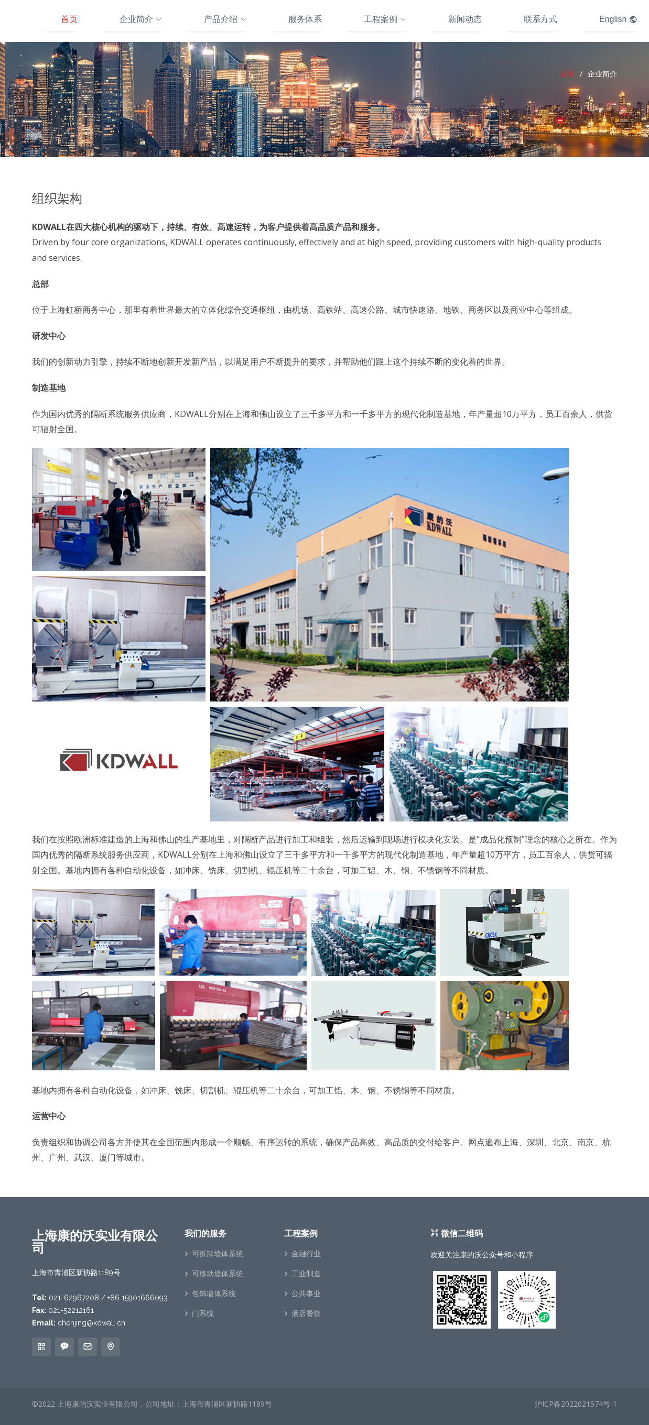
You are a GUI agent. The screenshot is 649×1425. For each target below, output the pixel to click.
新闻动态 (465, 19)
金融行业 (306, 1253)
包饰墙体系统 (214, 1293)
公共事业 (306, 1293)
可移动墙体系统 (217, 1273)
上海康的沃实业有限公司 (97, 1404)
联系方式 (540, 19)
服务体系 (305, 19)
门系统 (203, 1313)
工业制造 (306, 1273)
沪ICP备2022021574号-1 (576, 1404)
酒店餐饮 (306, 1313)
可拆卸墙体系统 (217, 1253)
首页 (69, 19)
